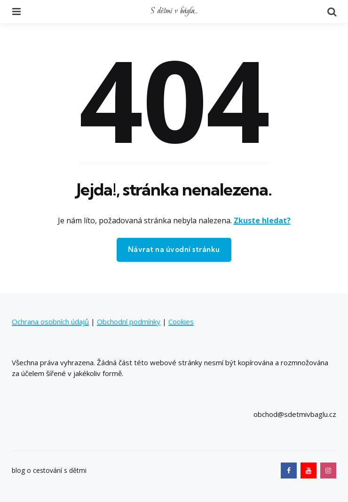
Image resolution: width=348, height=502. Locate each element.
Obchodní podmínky (128, 321)
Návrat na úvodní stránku (174, 249)
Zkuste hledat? (262, 220)
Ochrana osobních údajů (50, 321)
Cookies (181, 321)
